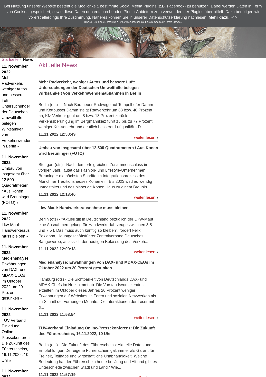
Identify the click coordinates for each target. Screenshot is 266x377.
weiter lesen (146, 137)
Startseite (10, 59)
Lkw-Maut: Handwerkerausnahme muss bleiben (16, 224)
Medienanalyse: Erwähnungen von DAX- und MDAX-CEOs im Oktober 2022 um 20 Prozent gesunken (16, 272)
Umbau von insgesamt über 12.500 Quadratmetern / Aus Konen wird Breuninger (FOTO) (16, 180)
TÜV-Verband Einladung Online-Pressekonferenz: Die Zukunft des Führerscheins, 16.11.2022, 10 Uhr (16, 335)
